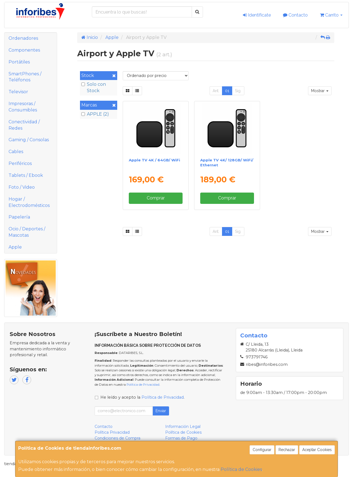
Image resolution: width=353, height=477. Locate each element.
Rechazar (287, 449)
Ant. (216, 91)
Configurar (262, 449)
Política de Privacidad (143, 385)
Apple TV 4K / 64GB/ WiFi (154, 160)
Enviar (161, 411)
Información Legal (182, 426)
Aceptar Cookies (317, 449)
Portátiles (19, 62)
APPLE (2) (95, 114)
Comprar (156, 198)
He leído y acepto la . (142, 397)
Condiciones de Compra (117, 438)
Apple (15, 247)
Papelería (19, 217)
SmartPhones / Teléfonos (25, 77)
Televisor (18, 91)
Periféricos (20, 163)
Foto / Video (22, 187)
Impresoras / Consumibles (23, 107)
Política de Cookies (241, 469)
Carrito (331, 15)
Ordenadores (23, 38)
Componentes (24, 50)
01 (227, 91)
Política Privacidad (112, 432)
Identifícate (257, 15)
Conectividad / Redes (24, 125)
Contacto (295, 15)
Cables (16, 151)
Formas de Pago (181, 438)
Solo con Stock (93, 87)
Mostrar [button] (319, 91)
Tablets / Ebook (26, 175)
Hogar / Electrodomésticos (29, 202)
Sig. (238, 91)
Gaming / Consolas (29, 139)
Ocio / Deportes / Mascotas (27, 232)
